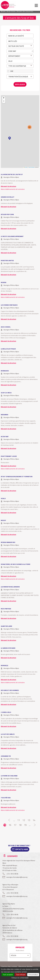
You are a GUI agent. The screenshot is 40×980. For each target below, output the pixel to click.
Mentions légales (26, 966)
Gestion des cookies (9, 966)
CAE (11, 71)
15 (4, 825)
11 (18, 820)
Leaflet (25, 167)
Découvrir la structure (8, 186)
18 (20, 825)
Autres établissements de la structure (13, 189)
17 (15, 825)
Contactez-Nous (21, 849)
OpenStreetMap (31, 167)
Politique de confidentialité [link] (20, 978)
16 (10, 825)
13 (28, 820)
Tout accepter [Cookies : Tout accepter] (8, 974)
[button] (9, 138)
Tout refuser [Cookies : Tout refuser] (20, 974)
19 (25, 825)
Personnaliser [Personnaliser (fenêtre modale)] (33, 974)
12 (23, 820)
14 (34, 820)
